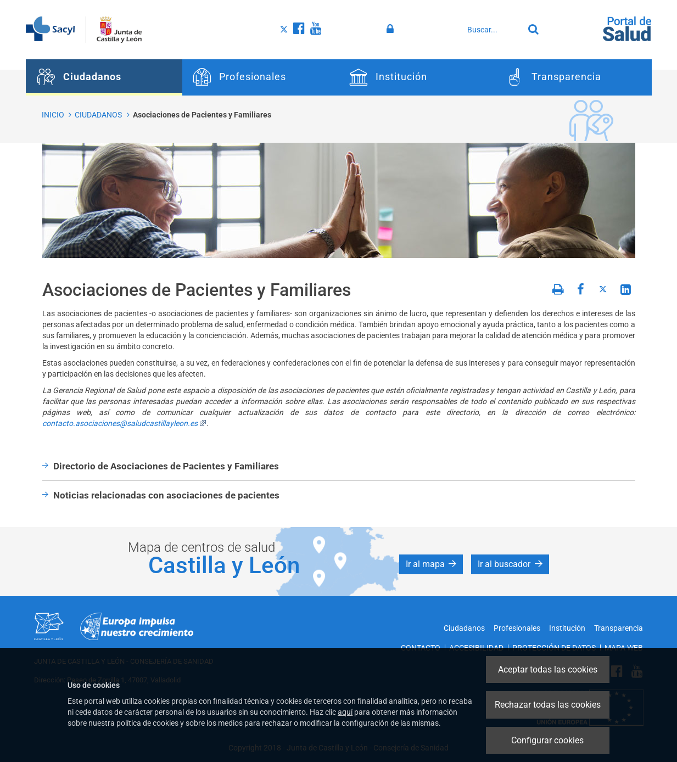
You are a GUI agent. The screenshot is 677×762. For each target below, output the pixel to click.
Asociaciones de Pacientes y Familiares (202, 114)
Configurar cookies (547, 740)
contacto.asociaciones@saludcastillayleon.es (124, 423)
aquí (345, 712)
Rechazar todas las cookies (548, 704)
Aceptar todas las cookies (547, 669)
